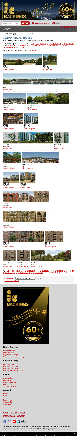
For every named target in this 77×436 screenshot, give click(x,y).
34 (23, 45)
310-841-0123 (68, 27)
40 (36, 45)
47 (51, 45)
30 (14, 45)
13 (50, 44)
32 (18, 45)
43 (42, 45)
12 (47, 44)
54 (66, 45)
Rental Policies (8, 378)
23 (71, 44)
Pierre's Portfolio (9, 364)
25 (4, 45)
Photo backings (8, 353)
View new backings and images (14, 357)
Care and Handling (10, 382)
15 (54, 44)
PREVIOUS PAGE (51, 273)
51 (59, 45)
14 (52, 44)
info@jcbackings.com (14, 416)
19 (62, 44)
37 (29, 45)
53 (64, 45)
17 (58, 44)
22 (69, 44)
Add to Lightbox (8, 70)
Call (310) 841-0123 (14, 413)
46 (49, 45)
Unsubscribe (7, 402)
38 (31, 45)
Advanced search (9, 398)
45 (46, 45)
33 (21, 45)
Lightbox (58, 23)
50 (57, 45)
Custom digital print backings (13, 370)
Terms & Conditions (10, 386)
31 (16, 45)
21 (67, 44)
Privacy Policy (8, 384)
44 (44, 45)
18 (60, 44)
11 (45, 44)
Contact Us (7, 404)
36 (27, 45)
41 (38, 45)
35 (25, 45)
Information (7, 380)
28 (10, 45)
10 (43, 44)
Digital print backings (10, 355)
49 (55, 45)
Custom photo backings (11, 368)
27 (8, 45)
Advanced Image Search (12, 281)
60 (36, 50)
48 (53, 45)
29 (12, 45)
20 (65, 44)
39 (34, 45)
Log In (5, 394)
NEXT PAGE (22, 47)
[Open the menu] (38, 29)
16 (56, 44)
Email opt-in (7, 400)
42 (40, 45)
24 (73, 44)
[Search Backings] (11, 23)
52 (61, 45)
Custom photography (10, 366)
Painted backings (9, 351)
